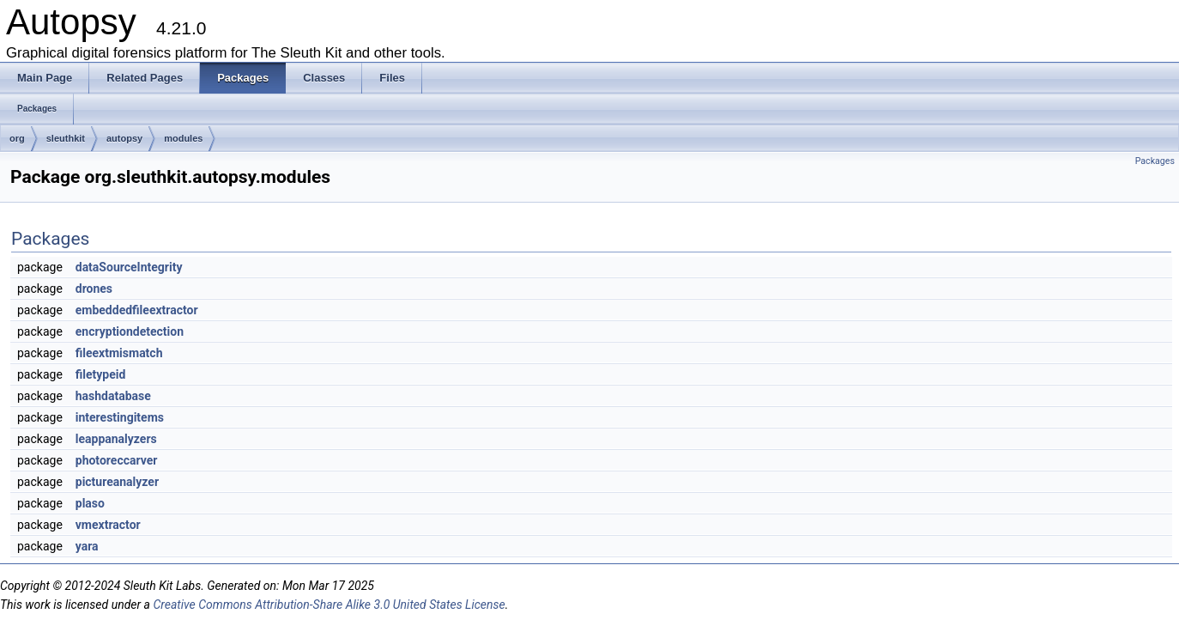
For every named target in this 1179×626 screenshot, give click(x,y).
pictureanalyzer (117, 482)
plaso (90, 503)
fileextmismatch (119, 353)
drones (94, 288)
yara (87, 546)
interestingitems (120, 417)
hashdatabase (113, 396)
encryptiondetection (130, 331)
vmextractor (108, 525)
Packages (1155, 161)
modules (183, 138)
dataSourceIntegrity (129, 267)
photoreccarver (117, 460)
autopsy (124, 138)
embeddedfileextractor (137, 310)
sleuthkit (65, 138)
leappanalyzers (116, 439)
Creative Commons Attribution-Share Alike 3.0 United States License (329, 604)
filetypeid (101, 374)
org (17, 138)
